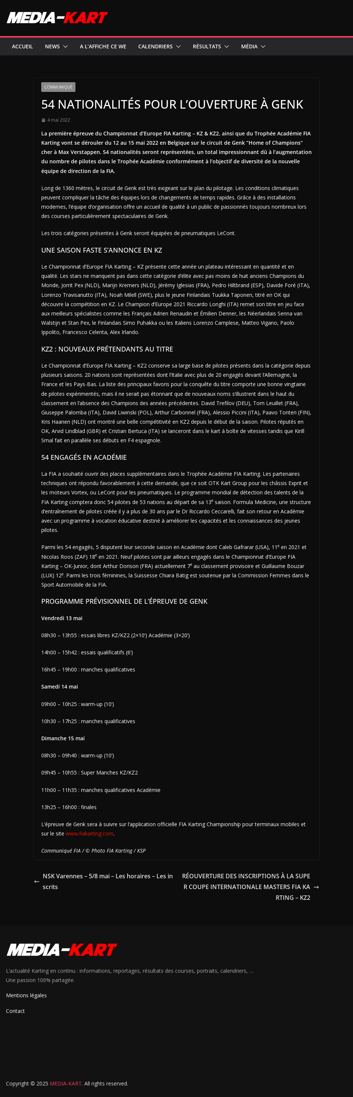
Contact (15, 1010)
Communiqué (58, 87)
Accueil (22, 46)
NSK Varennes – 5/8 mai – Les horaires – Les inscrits (103, 881)
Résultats (207, 46)
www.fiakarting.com (89, 833)
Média (249, 46)
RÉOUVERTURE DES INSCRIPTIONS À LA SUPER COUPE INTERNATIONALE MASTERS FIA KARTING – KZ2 (250, 887)
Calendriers (155, 46)
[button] (64, 46)
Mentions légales (26, 995)
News (52, 46)
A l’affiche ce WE (103, 46)
